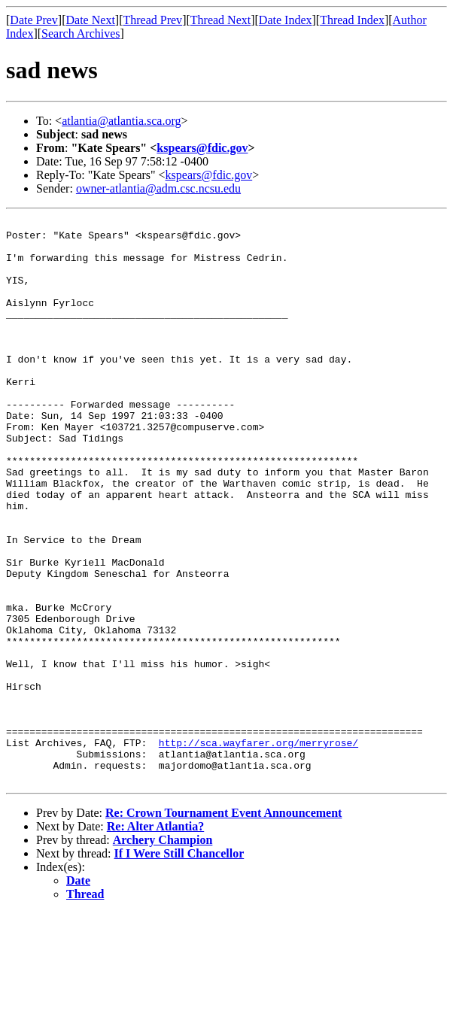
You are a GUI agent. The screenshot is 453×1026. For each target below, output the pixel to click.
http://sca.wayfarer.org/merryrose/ (258, 848)
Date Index (285, 20)
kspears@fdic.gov (202, 147)
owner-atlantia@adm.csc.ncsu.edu (158, 188)
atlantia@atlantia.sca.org (121, 120)
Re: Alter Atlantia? (155, 939)
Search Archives (80, 33)
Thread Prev (152, 20)
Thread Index (352, 20)
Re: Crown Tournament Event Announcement (223, 925)
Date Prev (34, 20)
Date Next (90, 20)
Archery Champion (163, 952)
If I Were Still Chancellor (179, 966)
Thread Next (220, 20)
